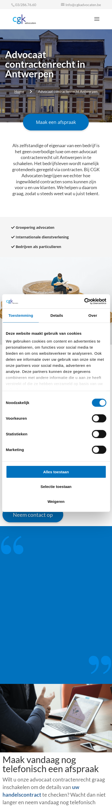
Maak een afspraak (56, 122)
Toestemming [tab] (20, 315)
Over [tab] (92, 315)
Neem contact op (33, 514)
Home (19, 91)
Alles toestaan (56, 471)
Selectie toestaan (56, 486)
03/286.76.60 (25, 5)
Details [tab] (57, 315)
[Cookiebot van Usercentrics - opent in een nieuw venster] (84, 301)
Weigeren (56, 501)
